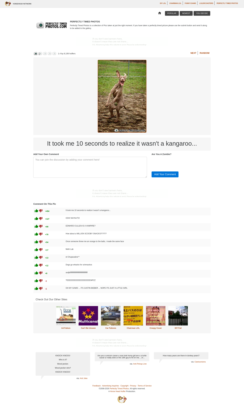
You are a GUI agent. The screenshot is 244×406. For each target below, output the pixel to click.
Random (204, 53)
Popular (171, 13)
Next (193, 53)
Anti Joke (83, 378)
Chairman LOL (175, 3)
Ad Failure (65, 328)
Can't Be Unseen (88, 328)
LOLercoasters (206, 3)
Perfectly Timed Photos (227, 3)
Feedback (96, 386)
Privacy (133, 386)
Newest (186, 13)
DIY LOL (163, 3)
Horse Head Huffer (118, 391)
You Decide (202, 13)
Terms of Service (145, 386)
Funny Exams (190, 3)
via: (78, 378)
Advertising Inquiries (110, 386)
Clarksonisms (200, 362)
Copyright (124, 386)
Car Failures (110, 328)
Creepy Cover (156, 328)
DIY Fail (178, 328)
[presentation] (175, 163)
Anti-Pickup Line (140, 364)
